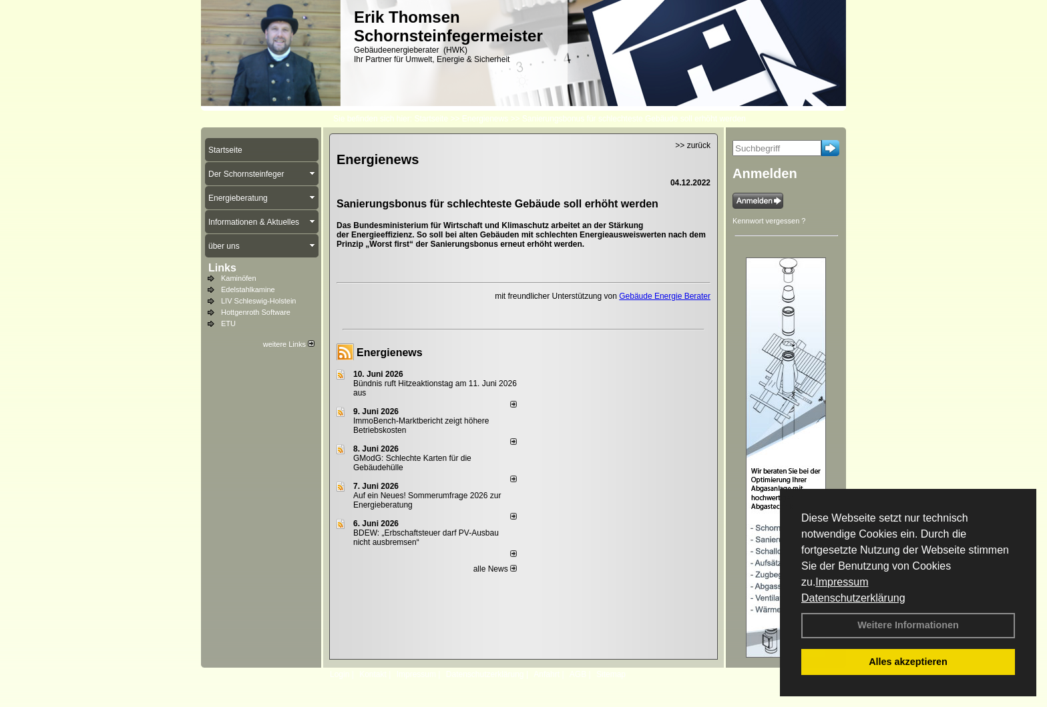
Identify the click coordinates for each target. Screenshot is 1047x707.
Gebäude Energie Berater (664, 296)
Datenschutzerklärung (853, 598)
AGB (578, 674)
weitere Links (289, 344)
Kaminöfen (238, 278)
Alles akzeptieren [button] (908, 661)
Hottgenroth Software (255, 312)
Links (222, 267)
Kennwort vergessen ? (768, 221)
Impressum (841, 582)
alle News (495, 569)
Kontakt (373, 674)
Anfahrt (547, 674)
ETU (228, 323)
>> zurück (692, 145)
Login (339, 674)
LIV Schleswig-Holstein (258, 301)
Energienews (390, 352)
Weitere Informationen (908, 625)
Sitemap (611, 674)
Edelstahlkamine (248, 289)
